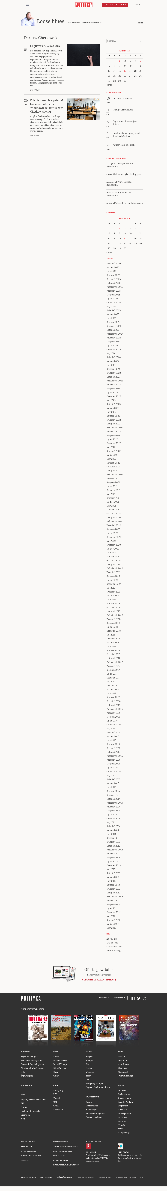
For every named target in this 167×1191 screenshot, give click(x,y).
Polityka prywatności (62, 1152)
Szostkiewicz (124, 1064)
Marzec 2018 (112, 643)
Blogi (120, 1052)
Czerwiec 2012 (113, 913)
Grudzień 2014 (113, 795)
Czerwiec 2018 (113, 631)
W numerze (25, 1052)
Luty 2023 (111, 412)
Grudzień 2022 (113, 420)
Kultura (89, 1052)
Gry (87, 1080)
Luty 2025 (111, 319)
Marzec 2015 (112, 784)
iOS (87, 1153)
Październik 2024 (114, 334)
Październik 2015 (114, 756)
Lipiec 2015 (112, 768)
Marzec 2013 (112, 878)
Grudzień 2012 (113, 889)
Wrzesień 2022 (113, 432)
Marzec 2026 (112, 268)
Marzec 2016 (112, 737)
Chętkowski (123, 1072)
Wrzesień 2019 (113, 573)
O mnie (140, 24)
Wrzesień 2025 (113, 291)
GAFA (56, 1106)
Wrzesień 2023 (113, 385)
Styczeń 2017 (113, 698)
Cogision (84, 1178)
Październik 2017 (114, 663)
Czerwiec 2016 (113, 725)
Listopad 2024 (113, 330)
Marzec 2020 (112, 549)
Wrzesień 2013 (113, 854)
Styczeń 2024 (113, 369)
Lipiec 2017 (112, 674)
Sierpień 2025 (113, 295)
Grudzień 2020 (113, 514)
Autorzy (122, 1121)
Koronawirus (26, 1086)
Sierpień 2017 (113, 670)
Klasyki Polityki (125, 1102)
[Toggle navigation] (27, 5)
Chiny (56, 1076)
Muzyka (89, 1061)
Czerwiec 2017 (113, 678)
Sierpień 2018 (113, 623)
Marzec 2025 (112, 315)
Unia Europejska (60, 1061)
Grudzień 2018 (113, 608)
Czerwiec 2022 (113, 444)
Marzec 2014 (112, 831)
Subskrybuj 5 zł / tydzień (115, 5)
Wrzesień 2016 (113, 713)
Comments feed (114, 947)
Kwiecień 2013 (113, 874)
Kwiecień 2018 (113, 639)
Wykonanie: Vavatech (105, 1178)
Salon (23, 1072)
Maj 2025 (110, 307)
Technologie (91, 1110)
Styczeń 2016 (113, 745)
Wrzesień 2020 (113, 526)
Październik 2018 (114, 616)
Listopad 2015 (113, 752)
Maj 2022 (110, 448)
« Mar (109, 85)
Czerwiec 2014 (113, 819)
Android (93, 1153)
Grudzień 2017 (113, 655)
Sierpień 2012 (113, 905)
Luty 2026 (111, 272)
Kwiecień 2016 (113, 733)
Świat (55, 1052)
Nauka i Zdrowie (92, 1098)
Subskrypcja (119, 998)
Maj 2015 (110, 776)
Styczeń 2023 (113, 416)
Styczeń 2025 (113, 323)
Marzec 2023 (112, 409)
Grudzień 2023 (113, 373)
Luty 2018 (111, 647)
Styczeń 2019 (113, 604)
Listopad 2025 (113, 283)
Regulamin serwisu (61, 1143)
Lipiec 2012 (112, 909)
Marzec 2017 (112, 690)
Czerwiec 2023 (113, 397)
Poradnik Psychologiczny (32, 1064)
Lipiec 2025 (112, 299)
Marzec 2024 (112, 362)
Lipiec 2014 (112, 815)
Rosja (55, 1072)
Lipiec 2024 (112, 346)
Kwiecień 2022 (113, 452)
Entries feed (112, 943)
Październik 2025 (114, 287)
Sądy (23, 1119)
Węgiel (56, 1098)
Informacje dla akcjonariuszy (66, 1166)
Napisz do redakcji (28, 1152)
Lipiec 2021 (112, 487)
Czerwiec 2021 (113, 491)
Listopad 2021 (113, 471)
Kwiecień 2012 (113, 921)
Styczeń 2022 (113, 463)
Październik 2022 (114, 428)
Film (88, 1064)
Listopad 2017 (113, 659)
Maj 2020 (111, 541)
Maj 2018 (110, 635)
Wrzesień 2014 (113, 807)
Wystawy (90, 1072)
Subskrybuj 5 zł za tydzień (98, 980)
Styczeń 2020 (113, 557)
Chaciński (122, 1068)
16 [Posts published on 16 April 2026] (125, 71)
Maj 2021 (110, 494)
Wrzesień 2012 (113, 901)
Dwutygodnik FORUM (28, 1178)
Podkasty (122, 1110)
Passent (122, 1057)
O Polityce (25, 1161)
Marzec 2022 (112, 455)
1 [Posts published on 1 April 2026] (119, 61)
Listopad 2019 (113, 565)
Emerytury (58, 1091)
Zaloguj (137, 5)
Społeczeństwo (125, 1098)
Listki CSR (58, 1110)
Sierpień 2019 (113, 577)
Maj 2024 (111, 354)
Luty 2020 (111, 553)
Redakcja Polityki (28, 1143)
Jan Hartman (35, 91)
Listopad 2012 (113, 893)
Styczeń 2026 (113, 276)
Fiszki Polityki (124, 1153)
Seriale (89, 1068)
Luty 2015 (111, 788)
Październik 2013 (114, 850)
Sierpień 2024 (113, 342)
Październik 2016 (114, 709)
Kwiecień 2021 (113, 498)
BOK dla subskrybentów (31, 1156)
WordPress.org (113, 951)
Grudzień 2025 (113, 280)
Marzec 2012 (112, 924)
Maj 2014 (110, 823)
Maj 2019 (110, 588)
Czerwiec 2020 (113, 537)
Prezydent (25, 1115)
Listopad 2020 (113, 518)
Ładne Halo (91, 1178)
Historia (122, 1091)
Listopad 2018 (113, 612)
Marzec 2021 (112, 502)
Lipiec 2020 (112, 534)
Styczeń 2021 (113, 510)
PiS (22, 1104)
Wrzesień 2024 (113, 338)
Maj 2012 (110, 917)
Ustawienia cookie (60, 1161)
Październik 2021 (114, 475)
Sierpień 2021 (113, 483)
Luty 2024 (111, 366)
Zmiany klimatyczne (95, 1114)
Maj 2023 (111, 401)
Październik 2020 (114, 522)
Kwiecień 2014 (113, 827)
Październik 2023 (114, 381)
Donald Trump (60, 1064)
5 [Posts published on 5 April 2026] (140, 61)
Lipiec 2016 (112, 721)
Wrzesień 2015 (113, 760)
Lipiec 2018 (112, 627)
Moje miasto (124, 1106)
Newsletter (104, 998)
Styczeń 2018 (113, 651)
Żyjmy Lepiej (27, 1076)
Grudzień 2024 (113, 326)
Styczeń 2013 (113, 885)
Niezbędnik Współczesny (32, 1068)
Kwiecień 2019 (113, 592)
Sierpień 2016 (113, 717)
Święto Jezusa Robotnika (119, 166)
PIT (55, 1094)
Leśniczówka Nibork (64, 1178)
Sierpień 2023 (113, 389)
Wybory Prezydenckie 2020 (33, 1100)
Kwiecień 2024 (113, 358)
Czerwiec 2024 (113, 350)
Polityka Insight (46, 1178)
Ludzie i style (124, 1094)
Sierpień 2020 (113, 530)
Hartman (122, 1061)
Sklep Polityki (124, 1133)
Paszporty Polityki (94, 1084)
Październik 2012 (114, 897)
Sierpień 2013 (113, 858)
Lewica (24, 1107)
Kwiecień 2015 (113, 780)
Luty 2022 (111, 459)
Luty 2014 (111, 835)
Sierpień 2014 (113, 811)
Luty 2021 (111, 506)
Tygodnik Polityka (29, 1057)
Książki (89, 1057)
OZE (55, 1102)
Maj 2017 (110, 682)
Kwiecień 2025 (113, 311)
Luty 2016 (111, 741)
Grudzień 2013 (113, 842)
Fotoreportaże (124, 1114)
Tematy (121, 1125)
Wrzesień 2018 (113, 620)
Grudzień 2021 (113, 467)
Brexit (56, 1057)
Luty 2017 (111, 694)
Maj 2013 (110, 870)
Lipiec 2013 (112, 862)
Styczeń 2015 (113, 792)
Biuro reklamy (27, 1147)
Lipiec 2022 (112, 440)
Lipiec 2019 (112, 580)
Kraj (23, 1095)
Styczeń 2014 (113, 838)
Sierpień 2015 (113, 764)
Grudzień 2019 (113, 561)
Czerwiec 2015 (113, 772)
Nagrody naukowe (94, 1117)
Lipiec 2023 (112, 393)
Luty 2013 (111, 881)
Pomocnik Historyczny (31, 1061)
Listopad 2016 (113, 706)
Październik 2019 (114, 569)
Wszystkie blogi (125, 1076)
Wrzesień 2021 (113, 479)
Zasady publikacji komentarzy (65, 1147)
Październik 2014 (114, 803)
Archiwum (123, 1117)
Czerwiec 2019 (113, 584)
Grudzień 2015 (113, 749)
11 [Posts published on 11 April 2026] (135, 66)
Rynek (55, 1086)
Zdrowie (90, 1102)
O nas (120, 1129)
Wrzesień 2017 (113, 666)
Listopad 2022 (113, 424)
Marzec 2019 (112, 596)
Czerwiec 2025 (113, 303)
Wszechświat (92, 1106)
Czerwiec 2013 (113, 866)
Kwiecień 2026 (113, 264)
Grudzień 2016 (113, 702)
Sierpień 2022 (113, 436)
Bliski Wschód (59, 1068)
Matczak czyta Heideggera (127, 175)
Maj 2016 (110, 729)
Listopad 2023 (113, 377)
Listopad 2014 (113, 799)
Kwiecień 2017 (113, 686)
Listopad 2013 (113, 846)
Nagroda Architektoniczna (98, 1087)
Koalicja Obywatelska (30, 1111)
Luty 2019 (111, 600)
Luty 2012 (111, 928)
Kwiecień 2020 (113, 545)
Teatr (88, 1076)
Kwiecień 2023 (113, 405)
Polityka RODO (59, 1156)
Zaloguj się (111, 939)
